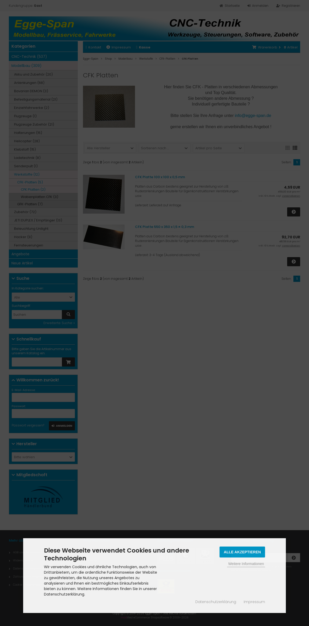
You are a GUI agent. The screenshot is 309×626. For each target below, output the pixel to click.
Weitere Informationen (246, 564)
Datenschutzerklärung (215, 601)
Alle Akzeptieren (242, 552)
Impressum (254, 601)
